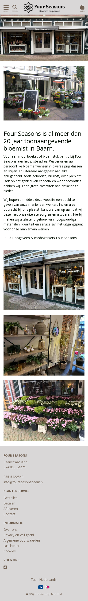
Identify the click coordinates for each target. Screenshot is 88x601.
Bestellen (11, 498)
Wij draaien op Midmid (44, 594)
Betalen (9, 503)
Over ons (10, 529)
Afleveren (11, 508)
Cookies (10, 551)
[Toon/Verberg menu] (5, 7)
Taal (34, 579)
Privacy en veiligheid (19, 535)
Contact (9, 514)
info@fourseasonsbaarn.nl (23, 482)
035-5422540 (13, 476)
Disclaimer (11, 545)
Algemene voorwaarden (22, 540)
